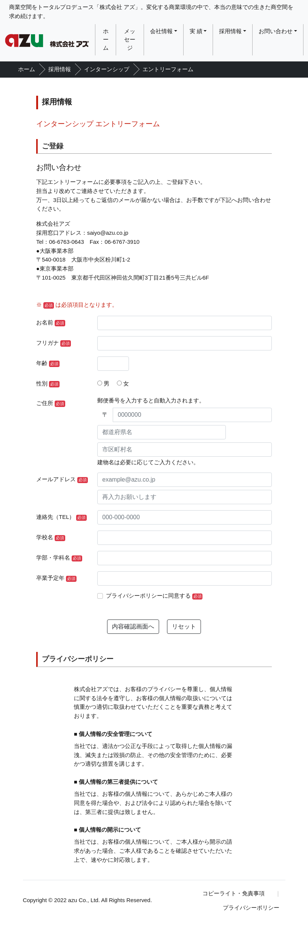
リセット (184, 626)
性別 (48, 384)
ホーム (106, 39)
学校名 (50, 537)
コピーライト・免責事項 (233, 893)
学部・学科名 (59, 558)
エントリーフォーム (168, 69)
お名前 (50, 323)
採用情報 (230, 31)
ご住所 (50, 403)
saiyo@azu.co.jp (107, 233)
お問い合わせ (276, 31)
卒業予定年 (56, 578)
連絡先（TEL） (61, 517)
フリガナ (53, 343)
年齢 (48, 363)
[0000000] (192, 415)
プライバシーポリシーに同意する (154, 596)
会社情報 (161, 31)
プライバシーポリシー (251, 908)
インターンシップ (106, 69)
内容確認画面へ (133, 626)
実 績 (196, 31)
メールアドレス (62, 479)
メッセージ (129, 39)
